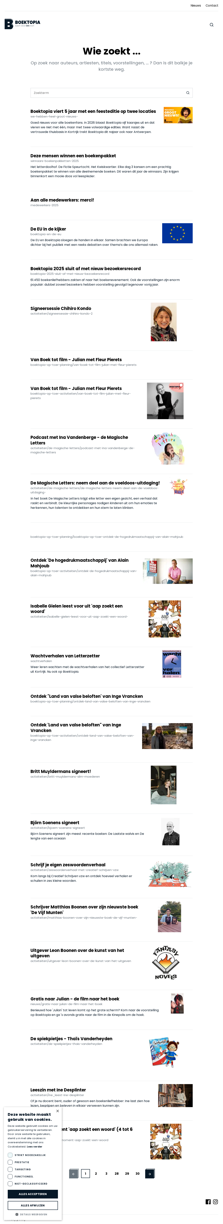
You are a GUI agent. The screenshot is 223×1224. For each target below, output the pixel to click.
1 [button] (85, 1173)
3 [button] (106, 1173)
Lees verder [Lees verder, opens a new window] (34, 1146)
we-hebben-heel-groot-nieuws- (54, 116)
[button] (73, 1173)
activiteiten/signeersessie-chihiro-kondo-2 (61, 314)
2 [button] (96, 1173)
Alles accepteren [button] (33, 1194)
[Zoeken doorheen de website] (211, 24)
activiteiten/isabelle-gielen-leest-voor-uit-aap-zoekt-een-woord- (79, 617)
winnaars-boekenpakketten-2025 (55, 161)
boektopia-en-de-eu (46, 234)
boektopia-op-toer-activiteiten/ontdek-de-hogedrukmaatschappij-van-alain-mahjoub (84, 573)
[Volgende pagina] (73, 1174)
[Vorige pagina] (149, 1174)
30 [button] (138, 1173)
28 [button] (117, 1173)
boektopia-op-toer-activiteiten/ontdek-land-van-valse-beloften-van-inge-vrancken (82, 738)
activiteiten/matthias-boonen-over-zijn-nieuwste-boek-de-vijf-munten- (84, 918)
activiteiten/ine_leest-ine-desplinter (57, 1095)
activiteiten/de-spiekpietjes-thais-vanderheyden (66, 1044)
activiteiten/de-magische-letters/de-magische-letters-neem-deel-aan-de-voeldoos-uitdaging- (95, 490)
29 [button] (127, 1173)
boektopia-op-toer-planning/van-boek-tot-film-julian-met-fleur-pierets (84, 365)
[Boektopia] (22, 24)
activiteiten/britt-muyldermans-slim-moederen (65, 777)
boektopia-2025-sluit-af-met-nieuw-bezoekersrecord (70, 274)
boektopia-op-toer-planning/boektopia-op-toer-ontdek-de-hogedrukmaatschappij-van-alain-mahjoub (107, 537)
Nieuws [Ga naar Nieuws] (196, 5)
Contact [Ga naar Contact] (212, 5)
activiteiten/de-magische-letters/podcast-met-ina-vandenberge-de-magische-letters (83, 450)
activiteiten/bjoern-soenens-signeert (58, 828)
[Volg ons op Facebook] (208, 1202)
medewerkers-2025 (45, 205)
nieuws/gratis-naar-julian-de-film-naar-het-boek (66, 1004)
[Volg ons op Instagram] (215, 1202)
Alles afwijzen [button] (33, 1205)
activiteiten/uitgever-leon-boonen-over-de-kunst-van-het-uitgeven (81, 961)
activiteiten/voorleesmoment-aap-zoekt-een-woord (69, 1140)
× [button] (57, 1111)
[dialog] (33, 1163)
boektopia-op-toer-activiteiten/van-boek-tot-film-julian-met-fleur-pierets (81, 396)
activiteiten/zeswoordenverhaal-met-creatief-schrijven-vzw (75, 870)
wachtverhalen (41, 661)
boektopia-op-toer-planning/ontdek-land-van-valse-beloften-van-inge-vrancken (90, 701)
